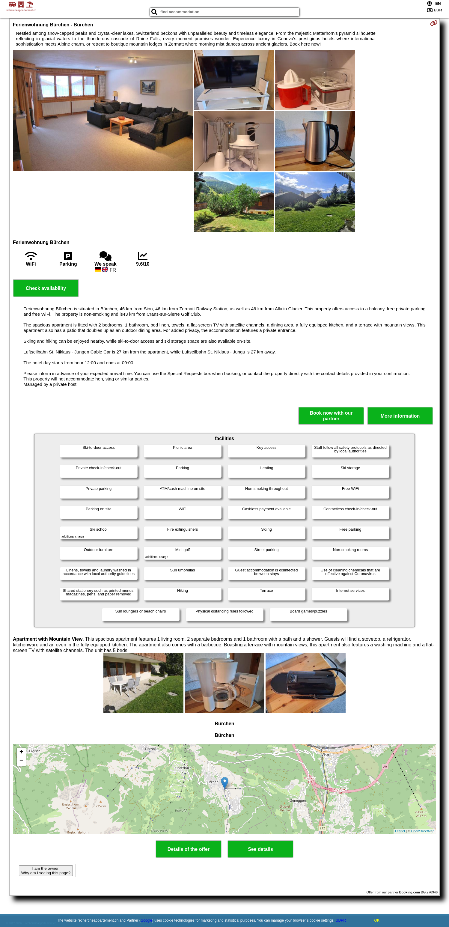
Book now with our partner (331, 415)
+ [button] (21, 752)
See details (260, 849)
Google (146, 920)
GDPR (340, 920)
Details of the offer (189, 849)
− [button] (21, 761)
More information (400, 416)
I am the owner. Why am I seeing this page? (45, 870)
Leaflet (400, 831)
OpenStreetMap (422, 831)
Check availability (46, 288)
